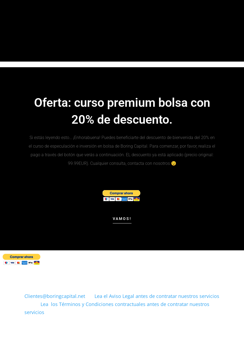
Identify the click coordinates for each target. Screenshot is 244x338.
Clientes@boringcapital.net (54, 296)
